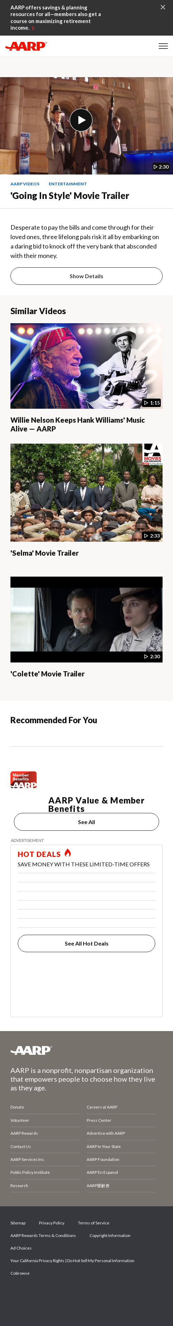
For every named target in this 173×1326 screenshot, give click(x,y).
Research (19, 1185)
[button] (163, 46)
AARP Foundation (103, 1159)
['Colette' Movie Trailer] (86, 633)
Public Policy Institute (30, 1172)
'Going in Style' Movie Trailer (69, 195)
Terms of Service (93, 1222)
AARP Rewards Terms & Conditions (43, 1235)
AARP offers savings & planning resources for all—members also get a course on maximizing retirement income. (55, 17)
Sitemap (17, 1222)
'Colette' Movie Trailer (47, 673)
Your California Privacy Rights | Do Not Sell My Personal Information (72, 1260)
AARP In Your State (104, 1146)
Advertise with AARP (106, 1133)
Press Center (99, 1120)
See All (86, 821)
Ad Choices (21, 1248)
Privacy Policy (51, 1222)
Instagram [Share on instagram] (66, 1293)
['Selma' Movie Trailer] (86, 507)
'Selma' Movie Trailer (44, 553)
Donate (17, 1107)
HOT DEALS (39, 854)
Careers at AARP (102, 1107)
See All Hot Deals (87, 943)
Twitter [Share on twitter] (43, 1293)
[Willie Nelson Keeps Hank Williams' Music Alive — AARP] (86, 380)
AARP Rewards (24, 1133)
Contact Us (20, 1146)
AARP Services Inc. (27, 1159)
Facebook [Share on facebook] (19, 1293)
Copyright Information (110, 1235)
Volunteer (19, 1120)
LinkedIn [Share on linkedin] (90, 1293)
